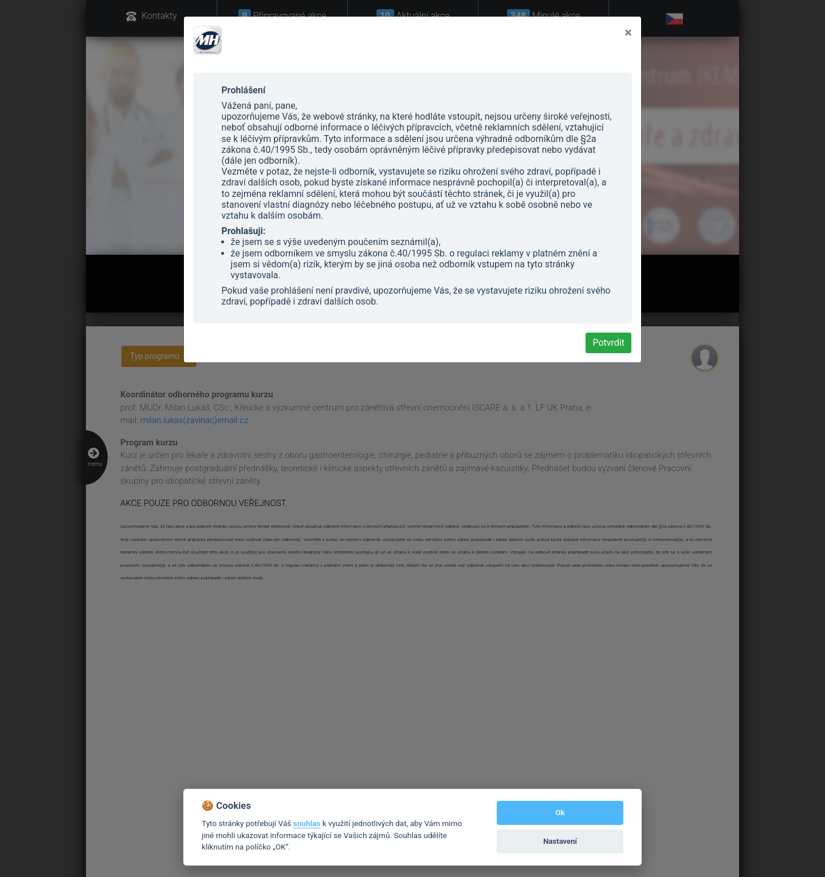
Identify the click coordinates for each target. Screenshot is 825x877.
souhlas (307, 823)
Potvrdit (608, 342)
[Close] (628, 33)
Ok (560, 812)
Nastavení (560, 841)
